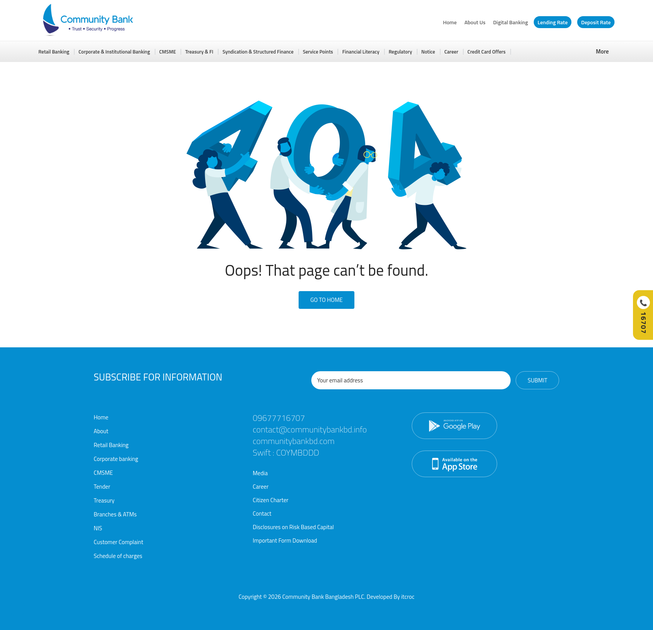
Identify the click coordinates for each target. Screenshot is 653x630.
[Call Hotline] (643, 315)
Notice (428, 51)
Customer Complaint (119, 542)
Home (450, 22)
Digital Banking (510, 22)
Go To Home (326, 299)
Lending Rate (553, 22)
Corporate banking (116, 458)
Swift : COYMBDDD (286, 452)
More (602, 51)
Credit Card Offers (487, 51)
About (101, 431)
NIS (98, 528)
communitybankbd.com (293, 440)
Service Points (318, 51)
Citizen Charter (271, 500)
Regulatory (400, 51)
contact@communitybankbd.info (310, 429)
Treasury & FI (199, 51)
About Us (475, 22)
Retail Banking (53, 51)
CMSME (167, 51)
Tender (102, 486)
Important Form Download (285, 540)
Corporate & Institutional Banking (114, 51)
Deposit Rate (596, 22)
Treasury (104, 500)
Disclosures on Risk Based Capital (293, 527)
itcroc (407, 596)
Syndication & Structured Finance (258, 51)
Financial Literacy (360, 51)
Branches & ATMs (115, 514)
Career (451, 51)
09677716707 (279, 417)
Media (260, 473)
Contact (262, 513)
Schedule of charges (118, 555)
